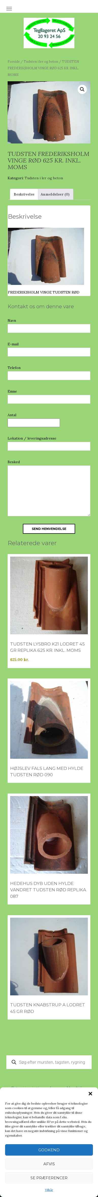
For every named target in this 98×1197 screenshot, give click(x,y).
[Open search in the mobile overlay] (49, 1062)
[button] (90, 1093)
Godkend (49, 1149)
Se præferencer (49, 1177)
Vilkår (49, 1190)
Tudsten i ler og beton (41, 61)
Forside (14, 61)
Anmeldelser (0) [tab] (55, 194)
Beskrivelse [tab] (24, 194)
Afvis (49, 1163)
